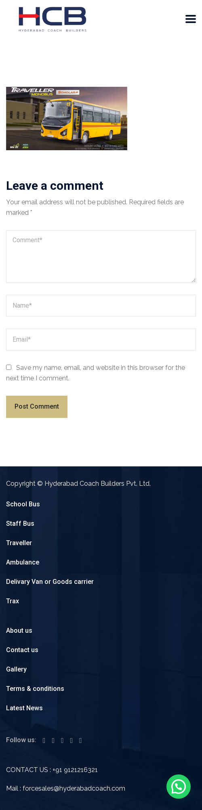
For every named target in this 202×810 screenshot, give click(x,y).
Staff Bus (20, 523)
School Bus (23, 504)
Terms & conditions (35, 688)
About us (19, 630)
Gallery (16, 669)
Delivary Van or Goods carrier (50, 581)
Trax (12, 601)
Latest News (24, 708)
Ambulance (22, 562)
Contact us (22, 650)
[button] (178, 786)
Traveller (19, 543)
